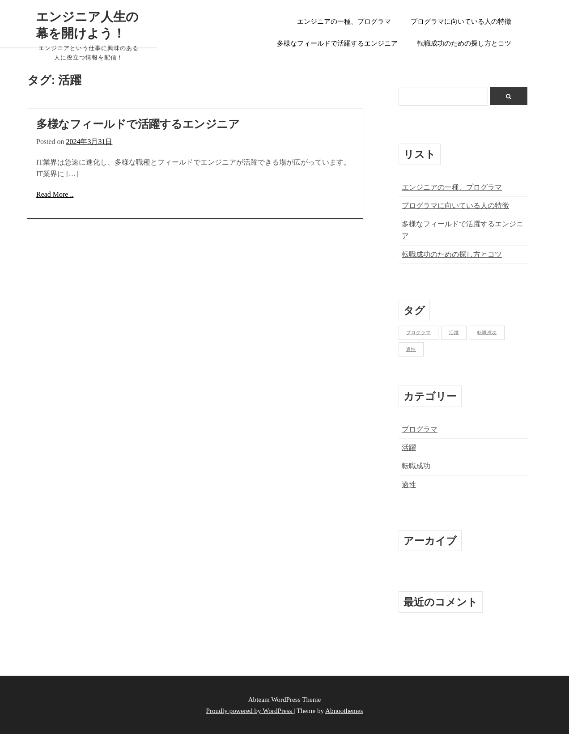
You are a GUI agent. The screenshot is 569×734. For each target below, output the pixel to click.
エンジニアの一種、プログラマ (344, 21)
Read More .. (54, 194)
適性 (409, 484)
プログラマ (419, 429)
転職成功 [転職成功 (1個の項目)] (487, 332)
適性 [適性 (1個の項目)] (411, 349)
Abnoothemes (344, 710)
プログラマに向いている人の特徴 (461, 21)
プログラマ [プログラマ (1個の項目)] (418, 332)
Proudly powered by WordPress (250, 710)
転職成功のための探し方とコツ (464, 43)
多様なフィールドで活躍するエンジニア (337, 43)
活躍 (409, 447)
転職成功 (416, 466)
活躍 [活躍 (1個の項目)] (454, 332)
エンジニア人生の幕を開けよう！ (84, 24)
